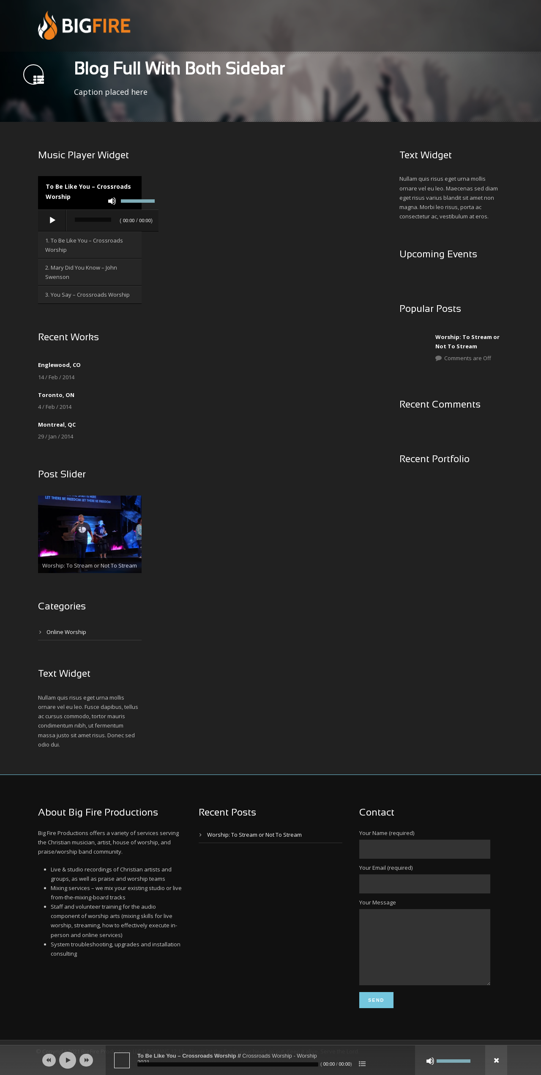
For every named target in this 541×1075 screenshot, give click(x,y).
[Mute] (112, 201)
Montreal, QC (57, 424)
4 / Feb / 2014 (54, 407)
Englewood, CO (59, 365)
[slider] (93, 220)
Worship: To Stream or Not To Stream (254, 834)
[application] (98, 221)
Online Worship (66, 632)
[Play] (52, 220)
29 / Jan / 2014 (55, 436)
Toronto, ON (56, 395)
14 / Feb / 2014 (56, 377)
